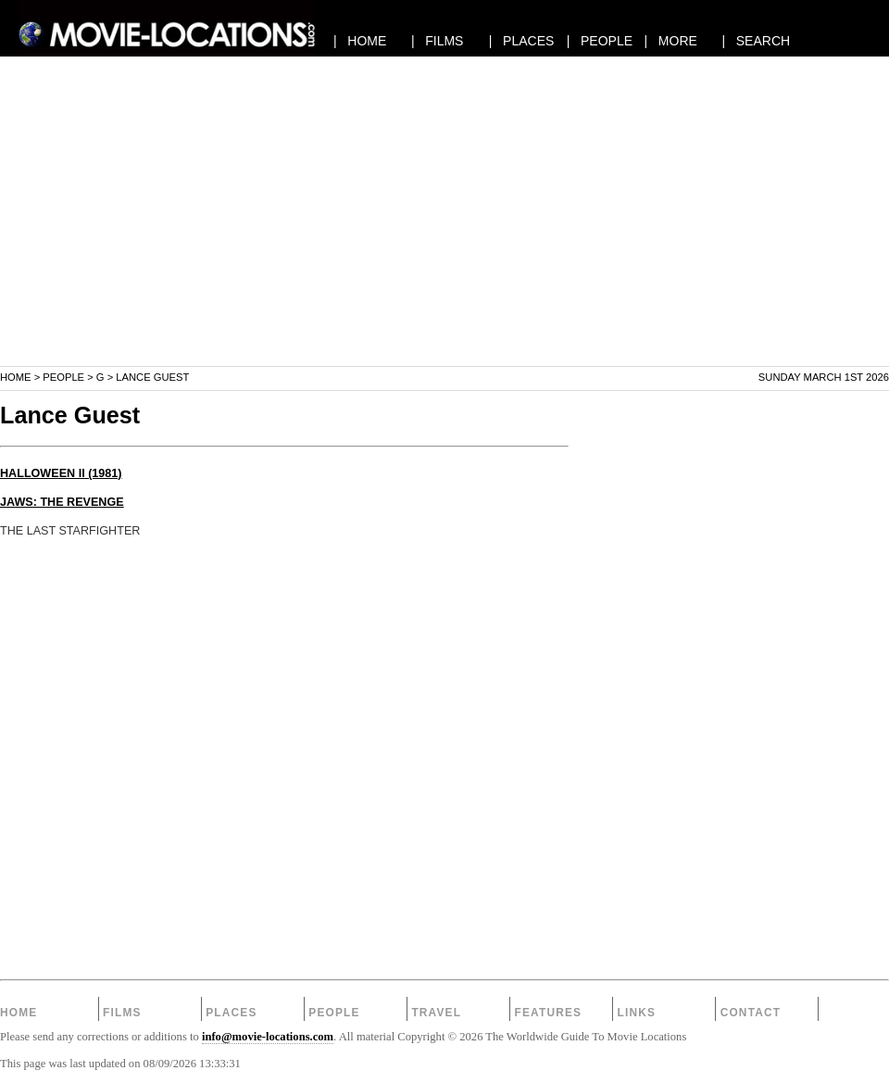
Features (548, 1012)
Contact (751, 1012)
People (63, 377)
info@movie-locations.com (267, 1036)
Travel (436, 1012)
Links (637, 1012)
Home (15, 377)
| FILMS (437, 40)
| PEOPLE (599, 40)
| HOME (359, 40)
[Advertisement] (444, 235)
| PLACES (522, 40)
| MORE (671, 40)
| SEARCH (755, 40)
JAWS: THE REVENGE (62, 502)
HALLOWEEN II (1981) (61, 473)
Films (122, 1012)
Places (231, 1012)
